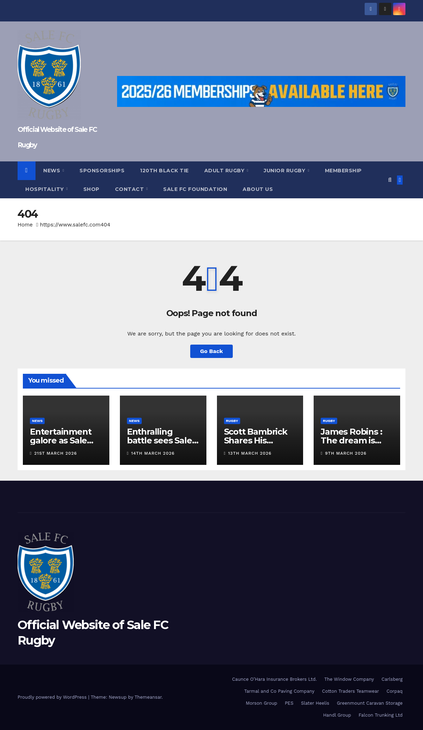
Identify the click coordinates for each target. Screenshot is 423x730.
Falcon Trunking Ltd (381, 715)
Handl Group (337, 715)
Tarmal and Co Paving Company (279, 691)
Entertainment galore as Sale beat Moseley (60, 440)
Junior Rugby (285, 170)
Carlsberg (392, 679)
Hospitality (45, 189)
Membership (343, 170)
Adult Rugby (225, 170)
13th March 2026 (249, 453)
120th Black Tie (164, 170)
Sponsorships (101, 170)
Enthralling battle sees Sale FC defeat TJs (159, 440)
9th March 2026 (346, 453)
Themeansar (148, 697)
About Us (258, 189)
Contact (130, 189)
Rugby (232, 421)
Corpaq (394, 691)
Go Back (211, 351)
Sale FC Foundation (195, 189)
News (52, 170)
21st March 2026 (55, 453)
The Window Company (349, 679)
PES (289, 703)
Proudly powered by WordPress (53, 697)
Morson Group (261, 703)
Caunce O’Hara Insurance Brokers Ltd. (274, 679)
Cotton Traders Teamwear (350, 691)
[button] (389, 180)
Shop (91, 189)
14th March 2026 (153, 453)
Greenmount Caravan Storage (370, 703)
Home (25, 225)
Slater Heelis (315, 703)
